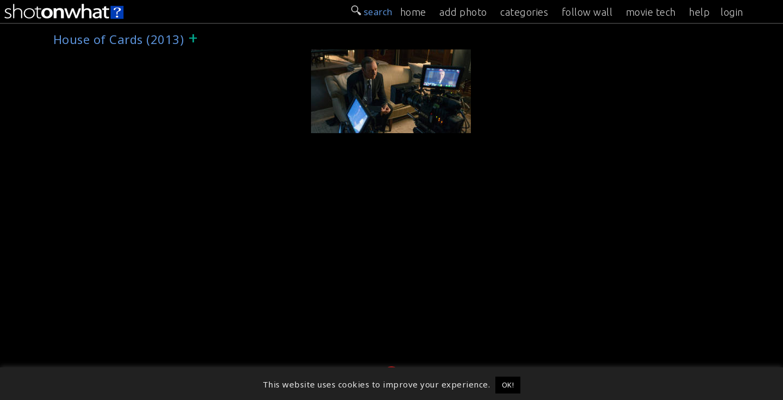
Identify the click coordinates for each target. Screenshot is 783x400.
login (731, 12)
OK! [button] (508, 385)
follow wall (587, 12)
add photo (463, 12)
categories (524, 12)
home (413, 12)
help (699, 12)
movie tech (651, 12)
